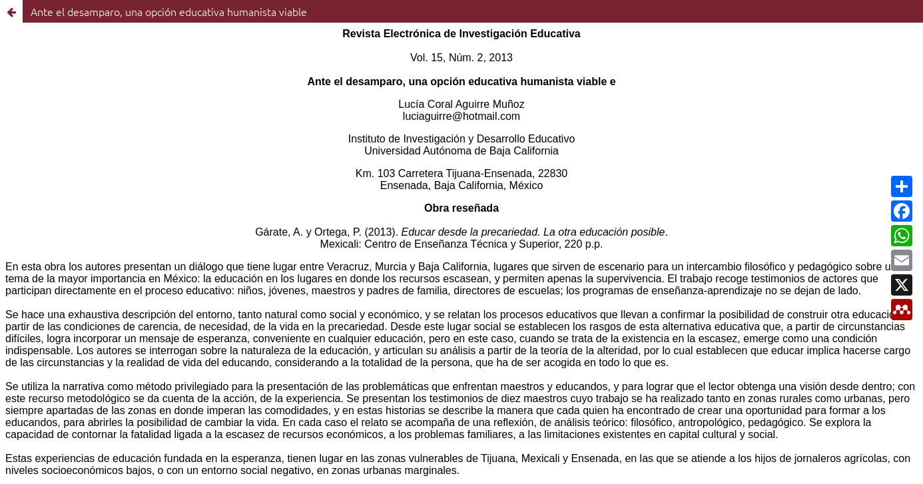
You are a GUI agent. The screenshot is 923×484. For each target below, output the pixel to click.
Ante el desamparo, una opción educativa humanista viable (169, 11)
